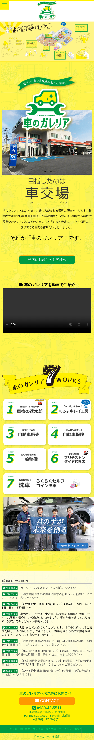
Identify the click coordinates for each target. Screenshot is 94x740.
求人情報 (51, 728)
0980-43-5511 (47, 708)
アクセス (12, 728)
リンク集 (38, 728)
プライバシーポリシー (72, 728)
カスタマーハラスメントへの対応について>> (48, 587)
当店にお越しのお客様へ (47, 260)
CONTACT (47, 700)
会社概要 (25, 728)
